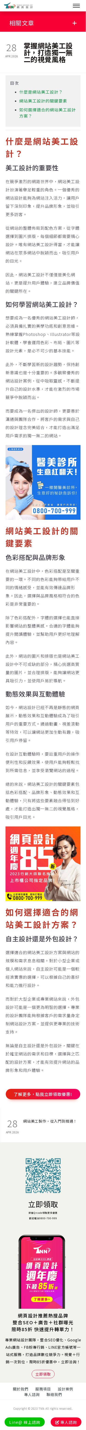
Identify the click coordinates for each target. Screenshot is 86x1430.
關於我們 (20, 1389)
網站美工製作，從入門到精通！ (50, 1121)
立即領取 (43, 1204)
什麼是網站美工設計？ (41, 92)
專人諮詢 (32, 1394)
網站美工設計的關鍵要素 (43, 101)
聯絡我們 (54, 1394)
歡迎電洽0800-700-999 (43, 1218)
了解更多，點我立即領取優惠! (43, 1094)
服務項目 (43, 1389)
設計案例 (65, 1389)
